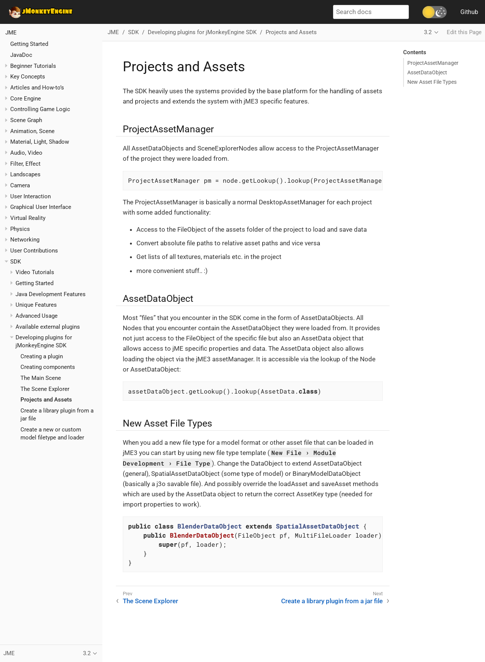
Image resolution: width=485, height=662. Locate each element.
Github (469, 12)
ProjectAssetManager (432, 63)
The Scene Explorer (44, 389)
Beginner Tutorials (33, 66)
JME (10, 32)
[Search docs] (371, 12)
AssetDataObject (427, 72)
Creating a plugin (41, 356)
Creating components (47, 367)
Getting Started (29, 44)
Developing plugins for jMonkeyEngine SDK (202, 32)
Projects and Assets (46, 399)
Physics (20, 229)
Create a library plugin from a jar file (332, 601)
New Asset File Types (432, 82)
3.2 (428, 32)
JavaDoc (21, 55)
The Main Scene (40, 378)
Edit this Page (464, 32)
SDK (15, 261)
